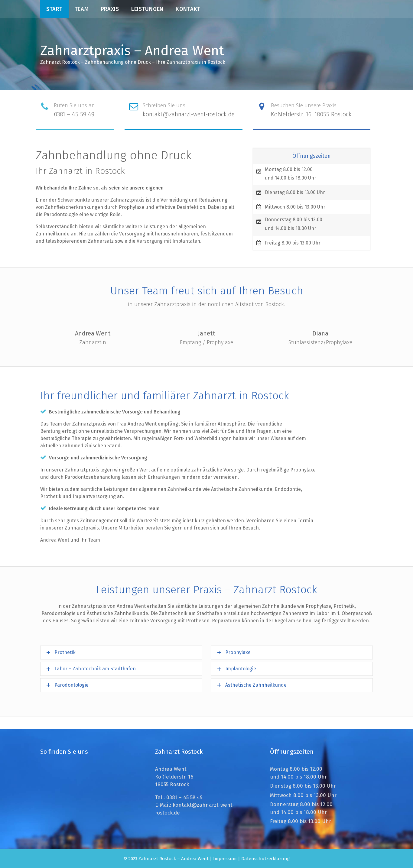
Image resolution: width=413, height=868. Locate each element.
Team (82, 9)
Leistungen (147, 9)
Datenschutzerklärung (265, 858)
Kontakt (188, 9)
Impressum (225, 858)
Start (54, 9)
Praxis (110, 9)
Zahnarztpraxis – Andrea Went (132, 50)
